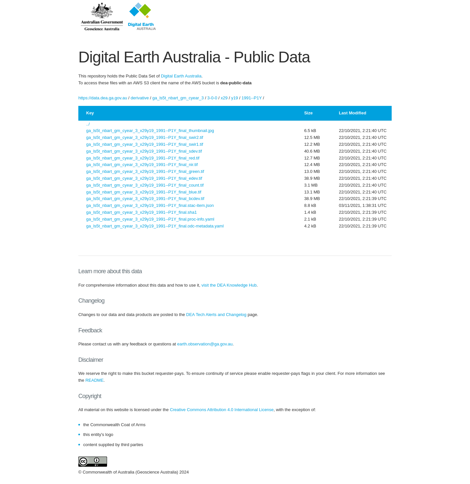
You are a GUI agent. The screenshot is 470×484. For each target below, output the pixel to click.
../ (88, 124)
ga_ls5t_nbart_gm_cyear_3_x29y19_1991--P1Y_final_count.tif (145, 185)
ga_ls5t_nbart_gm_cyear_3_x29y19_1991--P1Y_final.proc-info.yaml (150, 219)
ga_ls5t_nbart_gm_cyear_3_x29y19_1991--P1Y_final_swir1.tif (144, 144)
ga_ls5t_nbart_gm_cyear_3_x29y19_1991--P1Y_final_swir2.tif (144, 137)
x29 (224, 97)
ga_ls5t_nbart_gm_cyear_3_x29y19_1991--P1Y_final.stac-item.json (150, 205)
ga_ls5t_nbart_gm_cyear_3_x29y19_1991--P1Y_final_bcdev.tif (145, 198)
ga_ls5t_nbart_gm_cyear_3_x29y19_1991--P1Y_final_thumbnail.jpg (150, 130)
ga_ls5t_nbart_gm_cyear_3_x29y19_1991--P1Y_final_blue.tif (143, 192)
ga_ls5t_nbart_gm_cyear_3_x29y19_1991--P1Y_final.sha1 (141, 212)
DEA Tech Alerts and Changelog (216, 314)
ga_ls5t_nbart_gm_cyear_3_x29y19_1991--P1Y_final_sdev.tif (144, 151)
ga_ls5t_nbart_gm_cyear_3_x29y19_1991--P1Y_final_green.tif (145, 171)
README (95, 380)
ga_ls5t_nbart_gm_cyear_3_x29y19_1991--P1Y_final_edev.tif (144, 178)
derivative (140, 97)
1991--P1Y (252, 97)
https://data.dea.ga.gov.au (102, 97)
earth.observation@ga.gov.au (205, 344)
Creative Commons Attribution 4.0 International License (222, 409)
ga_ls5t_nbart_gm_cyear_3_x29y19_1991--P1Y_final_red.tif (142, 158)
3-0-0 (212, 97)
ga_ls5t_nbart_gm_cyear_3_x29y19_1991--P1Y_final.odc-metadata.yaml (155, 226)
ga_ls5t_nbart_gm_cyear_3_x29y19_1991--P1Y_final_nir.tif (142, 164)
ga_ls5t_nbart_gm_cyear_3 (178, 97)
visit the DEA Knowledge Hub (229, 285)
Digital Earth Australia (181, 76)
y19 (234, 97)
